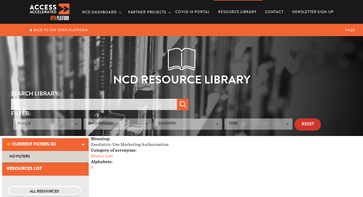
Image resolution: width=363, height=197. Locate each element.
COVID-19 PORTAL (192, 12)
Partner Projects (147, 12)
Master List (102, 156)
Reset (308, 124)
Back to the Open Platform (58, 30)
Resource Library (237, 10)
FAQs (350, 30)
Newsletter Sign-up (313, 12)
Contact (274, 12)
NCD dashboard (99, 12)
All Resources (44, 192)
